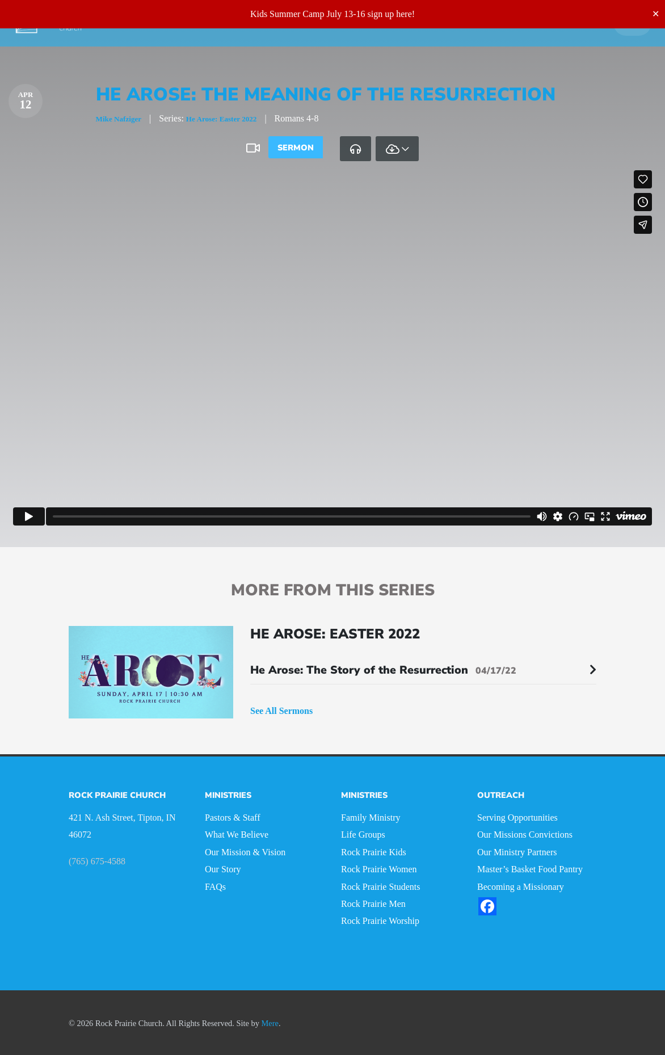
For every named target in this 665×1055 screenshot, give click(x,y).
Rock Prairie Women (379, 867)
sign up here (390, 14)
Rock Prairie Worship (380, 919)
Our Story (223, 867)
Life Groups (363, 833)
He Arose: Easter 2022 (239, 118)
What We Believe (236, 833)
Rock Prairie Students (380, 884)
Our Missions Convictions (525, 833)
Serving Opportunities (517, 816)
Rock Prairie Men (373, 902)
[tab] (355, 148)
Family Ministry (370, 816)
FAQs (215, 884)
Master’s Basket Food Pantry (530, 867)
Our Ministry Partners (517, 850)
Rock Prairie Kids (373, 850)
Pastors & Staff (232, 816)
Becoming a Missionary (520, 884)
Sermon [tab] (295, 147)
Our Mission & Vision (245, 850)
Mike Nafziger (123, 118)
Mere (270, 1021)
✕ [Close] (655, 14)
